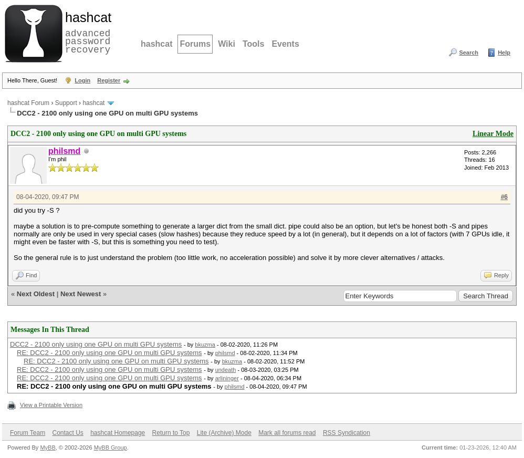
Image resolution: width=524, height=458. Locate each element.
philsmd (225, 353)
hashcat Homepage (117, 432)
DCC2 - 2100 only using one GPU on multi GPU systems (96, 344)
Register (108, 80)
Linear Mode (493, 134)
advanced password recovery (86, 32)
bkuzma (205, 344)
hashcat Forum (28, 103)
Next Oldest (36, 294)
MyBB (47, 447)
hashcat (156, 43)
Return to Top (171, 432)
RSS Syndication (346, 432)
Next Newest (80, 294)
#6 (504, 197)
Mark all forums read (287, 432)
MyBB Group (110, 447)
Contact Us (67, 432)
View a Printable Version (51, 405)
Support (66, 103)
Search (468, 52)
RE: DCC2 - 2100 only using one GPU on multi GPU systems (109, 353)
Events (285, 43)
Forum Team (27, 432)
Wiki (226, 43)
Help (504, 52)
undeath (225, 370)
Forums (195, 43)
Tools (253, 43)
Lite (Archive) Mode (224, 432)
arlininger (227, 378)
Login (82, 80)
